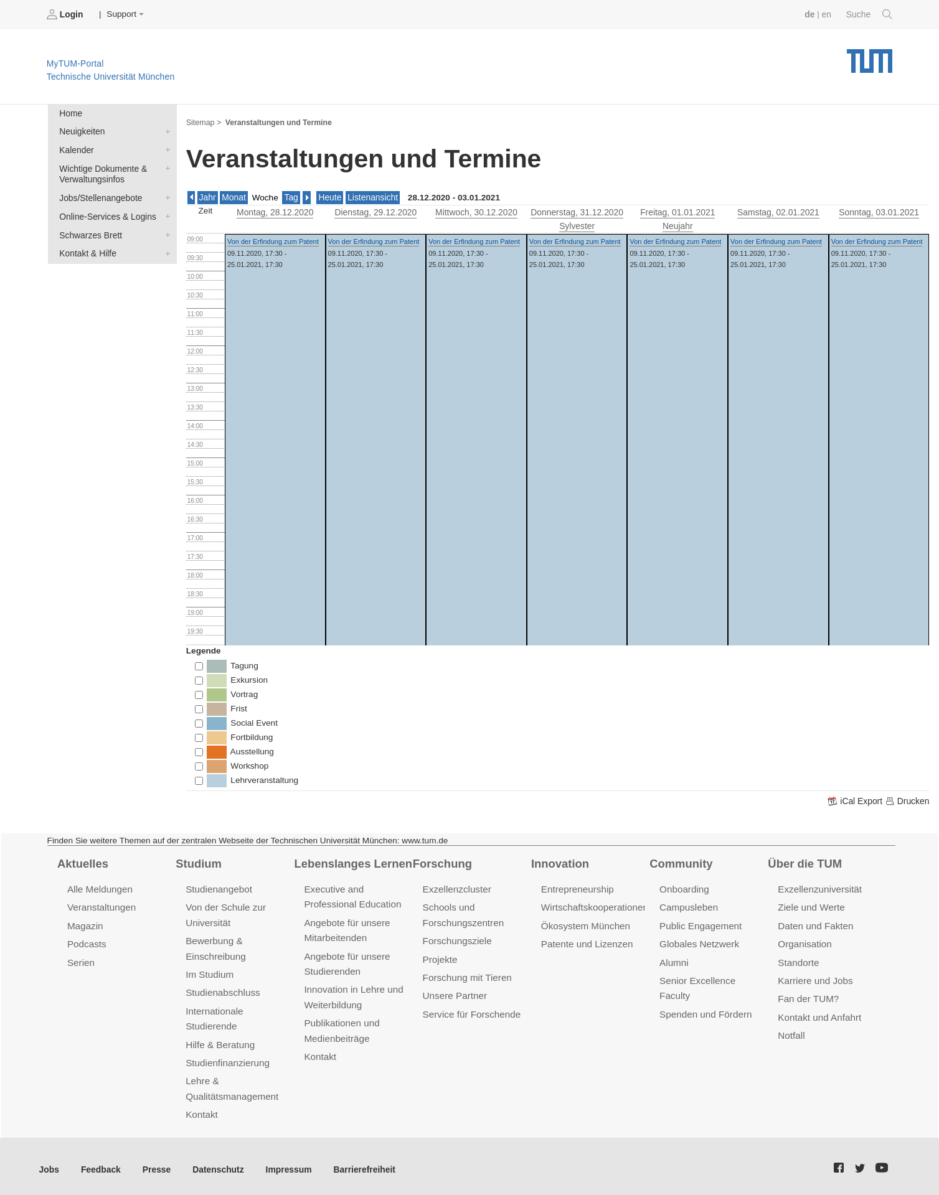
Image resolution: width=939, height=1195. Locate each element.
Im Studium (209, 972)
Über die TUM (804, 862)
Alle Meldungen (99, 888)
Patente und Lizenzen (586, 942)
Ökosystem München (584, 924)
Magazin (85, 924)
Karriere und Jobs (814, 978)
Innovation (559, 862)
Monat (233, 196)
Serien (80, 960)
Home (70, 113)
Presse (155, 1163)
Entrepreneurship (577, 888)
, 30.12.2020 (476, 211)
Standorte (798, 960)
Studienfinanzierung (227, 1058)
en (827, 14)
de (811, 14)
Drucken (907, 800)
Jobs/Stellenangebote (165, 196)
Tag (290, 196)
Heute (329, 196)
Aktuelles (82, 862)
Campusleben (688, 906)
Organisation (804, 942)
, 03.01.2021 (878, 211)
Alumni (673, 960)
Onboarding (683, 888)
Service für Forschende (471, 1010)
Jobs (49, 1163)
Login (66, 14)
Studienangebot (218, 888)
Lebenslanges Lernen (352, 862)
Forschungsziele (457, 939)
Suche (869, 14)
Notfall (791, 1031)
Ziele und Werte (810, 906)
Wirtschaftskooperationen (593, 906)
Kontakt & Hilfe (165, 250)
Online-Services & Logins (165, 214)
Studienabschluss (222, 989)
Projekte (440, 957)
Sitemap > (203, 122)
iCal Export (857, 800)
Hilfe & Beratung (219, 1040)
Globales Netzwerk (698, 942)
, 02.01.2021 (778, 211)
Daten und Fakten (815, 924)
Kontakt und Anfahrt (818, 1013)
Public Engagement (699, 924)
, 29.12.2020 (376, 211)
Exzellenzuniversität (819, 888)
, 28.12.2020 (275, 211)
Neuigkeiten (165, 131)
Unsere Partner (454, 992)
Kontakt (201, 1109)
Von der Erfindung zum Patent (273, 240)
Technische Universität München (869, 56)
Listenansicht (370, 196)
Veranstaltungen (100, 906)
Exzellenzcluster (456, 888)
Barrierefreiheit (358, 1163)
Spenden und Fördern (704, 1010)
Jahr (207, 196)
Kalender (165, 149)
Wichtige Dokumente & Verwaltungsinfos (165, 167)
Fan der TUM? (808, 995)
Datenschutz (215, 1163)
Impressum (284, 1163)
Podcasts (86, 942)
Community (680, 862)
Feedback (100, 1163)
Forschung (442, 862)
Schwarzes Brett (165, 232)
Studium (198, 862)
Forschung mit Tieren (466, 975)
